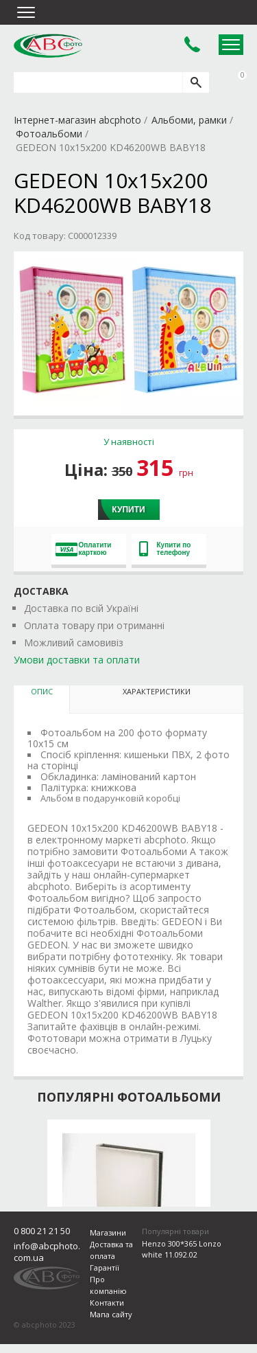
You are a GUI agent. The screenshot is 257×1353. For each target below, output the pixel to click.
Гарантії (104, 1267)
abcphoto (48, 45)
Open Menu (231, 44)
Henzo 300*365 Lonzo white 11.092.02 (181, 1249)
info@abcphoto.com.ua (47, 1252)
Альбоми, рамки (189, 119)
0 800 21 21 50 (42, 1231)
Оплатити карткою (84, 548)
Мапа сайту (111, 1314)
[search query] (98, 82)
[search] (195, 82)
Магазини (108, 1232)
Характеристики (157, 691)
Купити (128, 509)
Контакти (107, 1302)
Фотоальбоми (49, 133)
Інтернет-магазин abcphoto (77, 119)
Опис (42, 691)
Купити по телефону (165, 548)
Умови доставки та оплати (77, 659)
